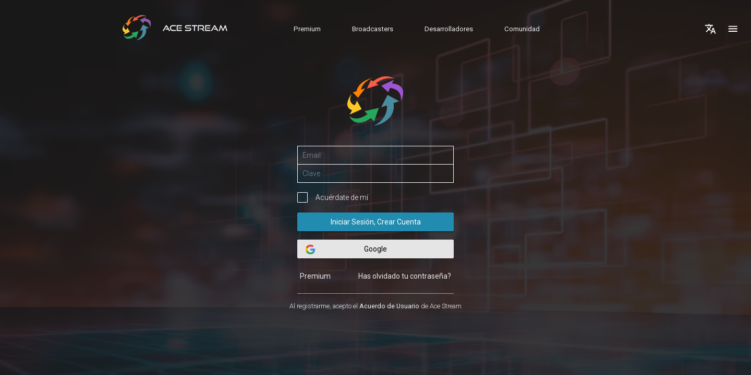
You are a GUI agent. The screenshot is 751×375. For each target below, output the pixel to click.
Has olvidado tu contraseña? (405, 276)
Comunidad (522, 29)
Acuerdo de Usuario (389, 306)
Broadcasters (372, 29)
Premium (307, 29)
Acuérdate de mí (342, 197)
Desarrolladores (449, 29)
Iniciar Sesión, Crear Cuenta (375, 222)
